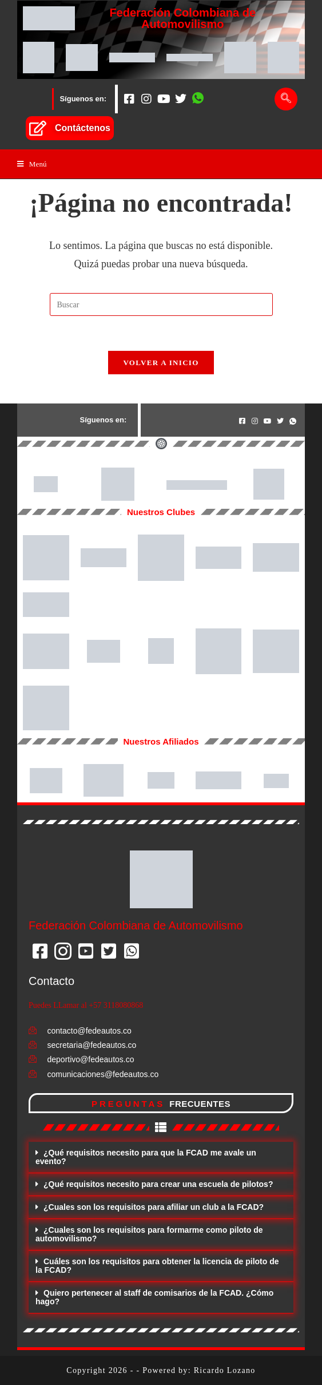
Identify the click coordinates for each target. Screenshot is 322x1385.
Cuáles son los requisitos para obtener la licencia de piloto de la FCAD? (157, 1266)
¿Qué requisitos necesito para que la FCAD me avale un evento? (145, 1157)
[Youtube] (163, 99)
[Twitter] (180, 99)
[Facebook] (129, 99)
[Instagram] (146, 99)
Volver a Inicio (160, 362)
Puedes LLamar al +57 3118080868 (86, 1005)
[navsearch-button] (286, 99)
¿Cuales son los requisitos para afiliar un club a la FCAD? (153, 1207)
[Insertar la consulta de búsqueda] (161, 304)
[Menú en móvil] (32, 164)
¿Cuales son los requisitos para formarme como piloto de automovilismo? (149, 1234)
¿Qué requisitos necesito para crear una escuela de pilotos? (158, 1184)
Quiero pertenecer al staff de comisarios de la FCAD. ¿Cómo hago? (154, 1297)
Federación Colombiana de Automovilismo (182, 18)
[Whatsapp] (197, 99)
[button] (161, 1157)
